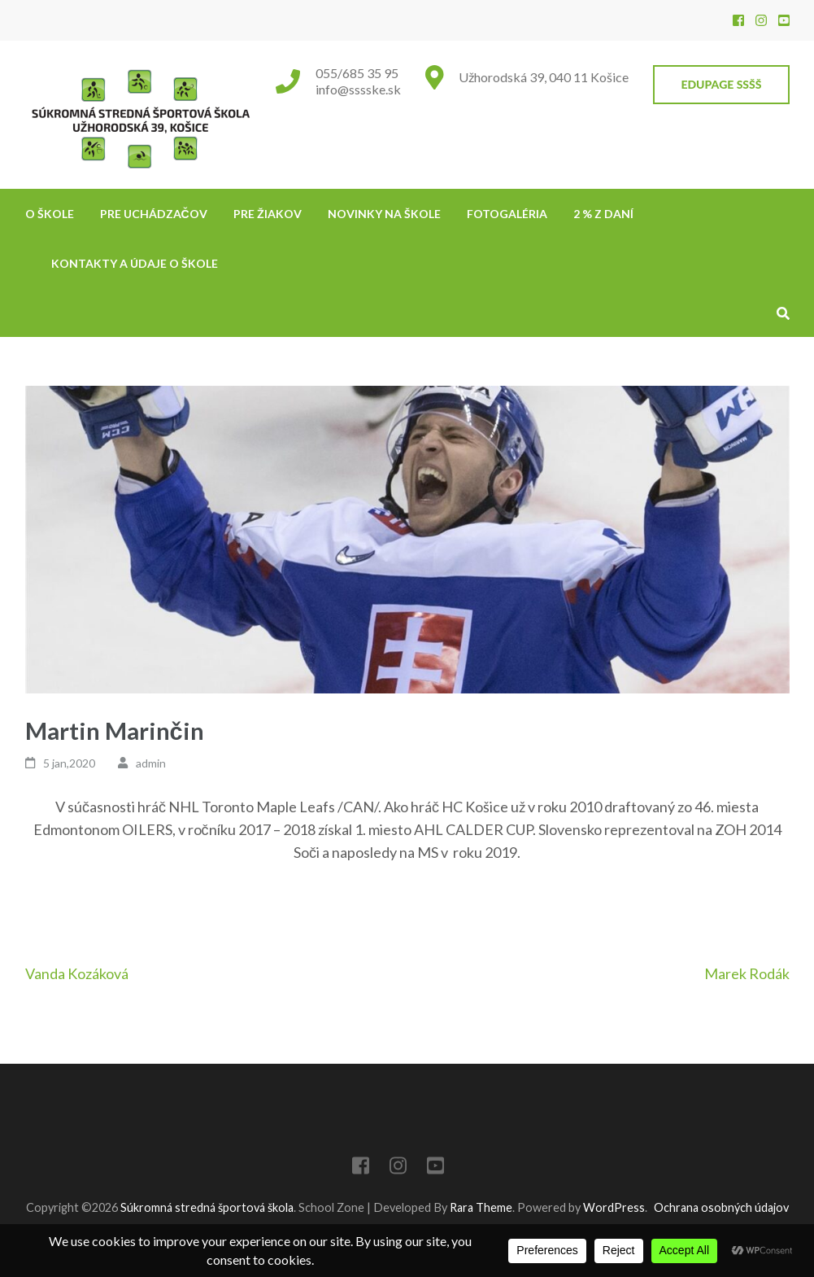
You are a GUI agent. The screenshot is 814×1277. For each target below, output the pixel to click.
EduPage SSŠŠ (721, 84)
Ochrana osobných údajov (721, 1207)
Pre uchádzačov (153, 214)
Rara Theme (481, 1207)
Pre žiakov (267, 214)
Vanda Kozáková (76, 973)
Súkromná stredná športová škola (207, 1207)
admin (151, 763)
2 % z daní (603, 214)
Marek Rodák (747, 973)
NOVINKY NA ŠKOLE (384, 214)
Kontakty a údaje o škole (134, 263)
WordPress (614, 1207)
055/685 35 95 (357, 73)
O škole (49, 214)
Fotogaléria (507, 214)
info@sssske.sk (358, 89)
